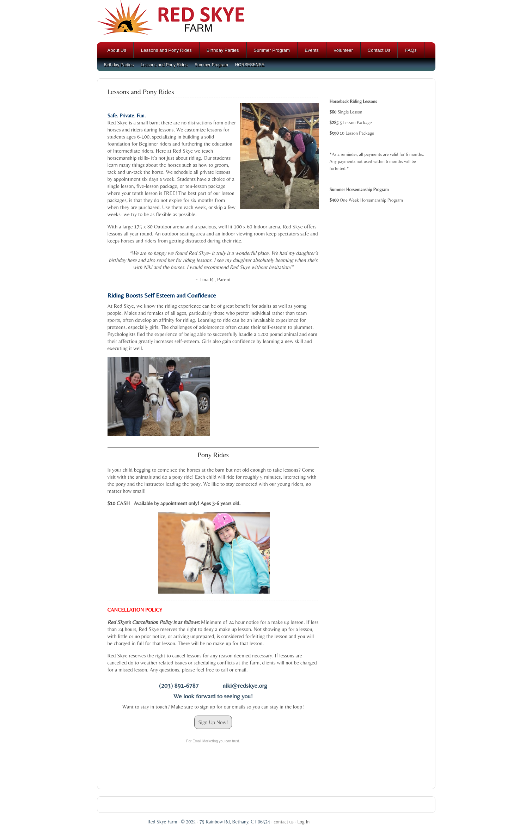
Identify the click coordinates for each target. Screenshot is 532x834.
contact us (283, 821)
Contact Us (379, 50)
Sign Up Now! (213, 722)
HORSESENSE (249, 64)
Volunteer (343, 50)
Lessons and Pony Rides (166, 50)
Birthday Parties (223, 50)
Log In (303, 821)
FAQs (411, 50)
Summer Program (272, 50)
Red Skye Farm (266, 21)
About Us (117, 50)
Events (312, 50)
